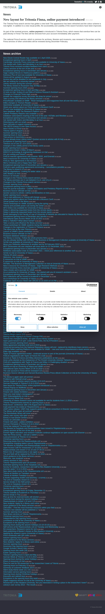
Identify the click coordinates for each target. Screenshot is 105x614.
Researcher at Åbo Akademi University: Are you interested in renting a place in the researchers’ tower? (45, 583)
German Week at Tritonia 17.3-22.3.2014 (20, 557)
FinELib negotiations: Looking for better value (21, 171)
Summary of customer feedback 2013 (18, 568)
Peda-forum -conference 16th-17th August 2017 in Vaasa (26, 405)
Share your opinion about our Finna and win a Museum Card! (28, 107)
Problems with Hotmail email (15, 379)
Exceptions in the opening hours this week (20, 578)
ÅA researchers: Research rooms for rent (20, 529)
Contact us (38, 1)
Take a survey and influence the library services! (23, 99)
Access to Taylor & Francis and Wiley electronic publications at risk (30, 358)
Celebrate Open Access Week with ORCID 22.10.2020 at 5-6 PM (29, 281)
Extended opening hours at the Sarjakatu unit (21, 465)
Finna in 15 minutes (11, 176)
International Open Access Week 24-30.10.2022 (22, 219)
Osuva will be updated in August (16, 77)
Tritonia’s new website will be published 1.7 (20, 510)
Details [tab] (52, 291)
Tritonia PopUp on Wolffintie (14, 388)
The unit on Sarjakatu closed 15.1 (17, 484)
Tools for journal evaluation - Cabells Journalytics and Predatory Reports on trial (36, 189)
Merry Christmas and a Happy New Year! (20, 163)
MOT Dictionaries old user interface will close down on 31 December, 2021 (33, 246)
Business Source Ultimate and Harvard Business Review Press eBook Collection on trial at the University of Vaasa (50, 373)
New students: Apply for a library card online (21, 503)
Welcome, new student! (12, 257)
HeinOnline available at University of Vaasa (21, 105)
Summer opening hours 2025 (15, 88)
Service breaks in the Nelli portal (16, 482)
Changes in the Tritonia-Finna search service (21, 178)
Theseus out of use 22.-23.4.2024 (17, 144)
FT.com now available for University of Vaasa (21, 109)
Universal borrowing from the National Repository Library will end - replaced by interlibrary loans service (45, 347)
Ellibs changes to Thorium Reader (17, 103)
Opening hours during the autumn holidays (20, 499)
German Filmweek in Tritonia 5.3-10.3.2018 (21, 383)
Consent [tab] (22, 291)
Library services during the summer (17, 84)
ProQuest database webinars (15, 236)
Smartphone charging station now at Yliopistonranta (24, 443)
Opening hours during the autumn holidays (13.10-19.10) (26, 525)
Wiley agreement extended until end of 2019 (21, 345)
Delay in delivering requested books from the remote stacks (27, 210)
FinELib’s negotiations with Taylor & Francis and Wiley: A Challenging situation (35, 362)
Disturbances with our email (14, 122)
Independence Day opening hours (17, 518)
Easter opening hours (12, 148)
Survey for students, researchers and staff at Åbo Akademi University (31, 467)
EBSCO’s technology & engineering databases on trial (25, 152)
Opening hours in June (12, 135)
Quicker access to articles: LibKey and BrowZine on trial (26, 193)
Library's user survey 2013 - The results (19, 585)
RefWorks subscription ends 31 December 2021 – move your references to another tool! (39, 251)
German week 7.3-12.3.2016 (15, 469)
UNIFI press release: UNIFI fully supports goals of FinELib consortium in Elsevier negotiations (41, 409)
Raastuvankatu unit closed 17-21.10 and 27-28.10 (23, 450)
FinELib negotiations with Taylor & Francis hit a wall (24, 356)
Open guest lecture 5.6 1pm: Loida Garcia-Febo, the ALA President (30, 341)
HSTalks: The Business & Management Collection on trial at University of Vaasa (35, 264)
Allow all (82, 327)
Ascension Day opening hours (15, 546)
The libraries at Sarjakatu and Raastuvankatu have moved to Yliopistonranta (34, 428)
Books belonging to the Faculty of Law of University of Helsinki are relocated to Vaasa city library (42, 214)
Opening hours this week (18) (15, 550)
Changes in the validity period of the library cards (23, 146)
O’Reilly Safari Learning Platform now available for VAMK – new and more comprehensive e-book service (46, 349)
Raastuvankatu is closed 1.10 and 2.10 (19, 501)
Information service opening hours (17, 572)
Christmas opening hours (13, 439)
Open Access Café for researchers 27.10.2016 (22, 448)
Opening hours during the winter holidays (20, 559)
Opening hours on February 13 (15, 566)
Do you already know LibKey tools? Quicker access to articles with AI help (33, 139)
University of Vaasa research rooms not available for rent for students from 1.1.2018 (37, 400)
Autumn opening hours (12, 538)
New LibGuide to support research (17, 124)
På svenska (88, 2)
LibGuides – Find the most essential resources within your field (28, 508)
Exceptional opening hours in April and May (21, 90)
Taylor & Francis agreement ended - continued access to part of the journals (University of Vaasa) (43, 354)
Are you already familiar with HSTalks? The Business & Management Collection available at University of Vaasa (48, 240)
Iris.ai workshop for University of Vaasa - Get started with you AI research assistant (37, 272)
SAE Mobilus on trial (11, 174)
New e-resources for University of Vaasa (19, 159)
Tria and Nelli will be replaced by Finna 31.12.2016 (24, 454)
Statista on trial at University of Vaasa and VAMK (23, 366)
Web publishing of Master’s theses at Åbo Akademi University (28, 531)
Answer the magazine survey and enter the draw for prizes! (27, 96)
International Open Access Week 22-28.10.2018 (22, 369)
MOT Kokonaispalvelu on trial (15, 396)
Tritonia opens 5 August (13, 131)
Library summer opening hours (15, 343)
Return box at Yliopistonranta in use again (20, 452)
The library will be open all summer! (17, 411)
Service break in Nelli (12, 488)
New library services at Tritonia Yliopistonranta (22, 514)
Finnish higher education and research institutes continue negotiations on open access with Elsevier (44, 433)
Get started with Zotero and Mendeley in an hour (23, 64)
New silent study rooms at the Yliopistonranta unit (23, 471)
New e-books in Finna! (12, 129)
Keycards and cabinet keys (14, 576)
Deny (22, 327)
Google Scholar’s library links (15, 548)
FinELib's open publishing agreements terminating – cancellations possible (33, 167)
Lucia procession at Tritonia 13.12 (17, 437)
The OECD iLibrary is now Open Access (19, 126)
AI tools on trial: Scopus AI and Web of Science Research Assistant (30, 92)
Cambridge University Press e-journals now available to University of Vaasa (34, 62)
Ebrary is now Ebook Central (15, 418)
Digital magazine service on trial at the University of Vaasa (27, 581)
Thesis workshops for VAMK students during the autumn (26, 225)
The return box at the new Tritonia (17, 229)
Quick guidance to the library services (18, 456)
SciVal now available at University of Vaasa (20, 242)
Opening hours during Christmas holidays (20, 574)
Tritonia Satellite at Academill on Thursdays (21, 493)
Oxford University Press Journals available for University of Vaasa (30, 268)
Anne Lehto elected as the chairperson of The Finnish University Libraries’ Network (37, 360)
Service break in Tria (11, 495)
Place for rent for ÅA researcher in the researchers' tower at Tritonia (30, 563)
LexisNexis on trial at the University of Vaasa (21, 520)
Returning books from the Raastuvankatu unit (21, 441)
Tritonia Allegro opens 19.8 (14, 334)
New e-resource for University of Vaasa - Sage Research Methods (30, 266)
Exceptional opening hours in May (17, 186)
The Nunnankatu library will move (17, 413)
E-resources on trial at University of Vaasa (20, 261)
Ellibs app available (11, 351)
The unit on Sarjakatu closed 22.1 (17, 480)
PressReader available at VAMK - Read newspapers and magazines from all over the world (40, 101)
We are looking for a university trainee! (19, 81)
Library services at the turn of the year (18, 69)
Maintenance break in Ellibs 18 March (18, 150)
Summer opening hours (12, 133)
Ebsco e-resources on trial (14, 561)
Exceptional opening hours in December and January (25, 71)
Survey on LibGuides (11, 420)
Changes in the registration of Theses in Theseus (23, 227)
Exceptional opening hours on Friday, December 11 (24, 490)
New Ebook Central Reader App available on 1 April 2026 (26, 58)
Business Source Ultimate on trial (16, 191)
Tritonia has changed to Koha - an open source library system (28, 339)
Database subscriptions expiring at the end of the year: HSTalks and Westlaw (34, 116)
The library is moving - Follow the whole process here (25, 238)
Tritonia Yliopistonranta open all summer (19, 463)
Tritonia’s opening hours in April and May (20, 555)
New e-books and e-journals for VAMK (19, 270)
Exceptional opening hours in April (17, 60)
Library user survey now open (15, 415)
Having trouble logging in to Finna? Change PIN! (23, 336)
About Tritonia (50, 1)
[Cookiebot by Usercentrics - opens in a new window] (88, 285)
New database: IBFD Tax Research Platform (21, 111)
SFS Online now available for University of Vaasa (23, 208)
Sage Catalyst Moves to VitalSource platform (21, 73)
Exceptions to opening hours (15, 141)
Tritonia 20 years (10, 255)
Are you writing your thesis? (14, 154)
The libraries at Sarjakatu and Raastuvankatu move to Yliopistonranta (31, 445)
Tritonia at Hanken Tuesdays (15, 475)
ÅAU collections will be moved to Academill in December (26, 276)
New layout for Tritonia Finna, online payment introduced (26, 385)
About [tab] (83, 291)
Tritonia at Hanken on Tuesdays (16, 473)
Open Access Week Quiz (13, 398)
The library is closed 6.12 (13, 169)
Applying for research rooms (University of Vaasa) (23, 533)
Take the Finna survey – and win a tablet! (20, 435)
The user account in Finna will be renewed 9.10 (22, 371)
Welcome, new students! (13, 458)
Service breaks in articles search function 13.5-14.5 (24, 381)
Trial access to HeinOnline (14, 137)
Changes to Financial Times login (16, 94)
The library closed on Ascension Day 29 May (21, 86)
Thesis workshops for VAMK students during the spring (25, 204)
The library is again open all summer (18, 377)
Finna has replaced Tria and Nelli (16, 426)
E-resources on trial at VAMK (15, 259)
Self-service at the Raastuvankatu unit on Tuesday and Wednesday (30, 527)
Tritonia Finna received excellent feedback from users (25, 66)
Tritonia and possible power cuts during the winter (23, 206)
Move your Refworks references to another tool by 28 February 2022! (31, 244)
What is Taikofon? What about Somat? (19, 221)
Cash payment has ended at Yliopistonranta (21, 407)
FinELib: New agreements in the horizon (19, 161)
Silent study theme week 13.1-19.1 (17, 570)
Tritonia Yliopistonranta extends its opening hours (23, 403)
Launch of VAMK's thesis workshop (17, 231)
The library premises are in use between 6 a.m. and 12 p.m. (27, 180)
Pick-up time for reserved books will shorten (21, 497)
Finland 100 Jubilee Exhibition (15, 392)
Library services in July (12, 460)
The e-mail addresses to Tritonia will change (21, 197)
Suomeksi (78, 2)
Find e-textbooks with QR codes (16, 535)
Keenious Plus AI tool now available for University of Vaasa (27, 75)
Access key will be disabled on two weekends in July (24, 79)
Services (27, 1)
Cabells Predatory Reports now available (20, 114)
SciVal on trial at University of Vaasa (18, 253)
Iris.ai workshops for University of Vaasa (19, 279)
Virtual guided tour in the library (16, 201)
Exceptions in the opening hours (16, 523)
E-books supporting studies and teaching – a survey (24, 478)
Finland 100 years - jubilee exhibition (18, 422)
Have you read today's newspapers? (18, 394)
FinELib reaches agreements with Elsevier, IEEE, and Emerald (28, 156)
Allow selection (52, 327)
